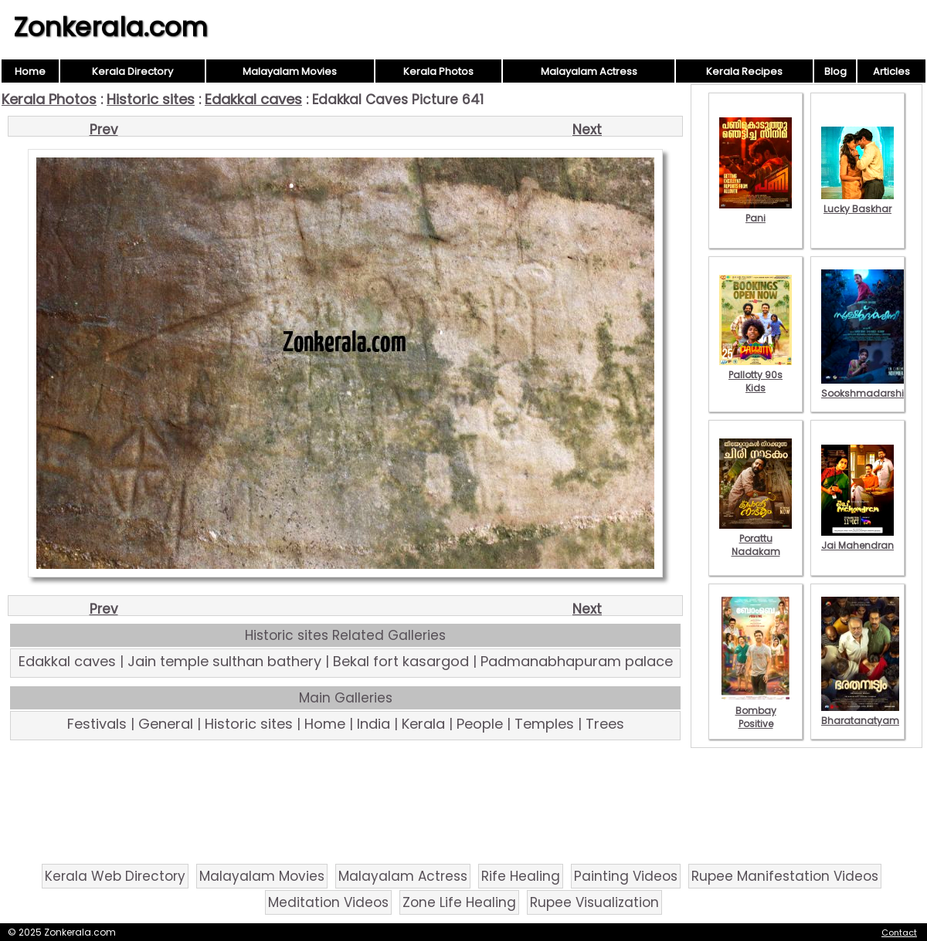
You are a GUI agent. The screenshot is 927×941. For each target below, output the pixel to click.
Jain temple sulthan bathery (224, 661)
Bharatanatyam (860, 714)
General (165, 723)
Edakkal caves (253, 99)
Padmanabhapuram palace (576, 661)
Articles (891, 71)
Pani (755, 211)
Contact (899, 932)
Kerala (423, 723)
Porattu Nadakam (755, 538)
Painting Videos (625, 876)
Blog (835, 71)
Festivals (97, 723)
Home (30, 71)
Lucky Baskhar (857, 202)
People (480, 723)
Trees (605, 723)
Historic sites (151, 99)
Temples (544, 723)
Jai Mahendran (857, 539)
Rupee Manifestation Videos (784, 876)
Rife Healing (520, 876)
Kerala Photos (438, 71)
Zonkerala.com (110, 27)
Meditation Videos (328, 902)
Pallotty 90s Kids (755, 374)
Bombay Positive (755, 710)
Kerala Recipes (744, 71)
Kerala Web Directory (115, 876)
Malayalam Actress (589, 71)
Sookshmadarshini (866, 387)
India (373, 723)
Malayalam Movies (290, 71)
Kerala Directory (132, 71)
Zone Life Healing (459, 902)
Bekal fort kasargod (401, 661)
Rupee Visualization (594, 902)
